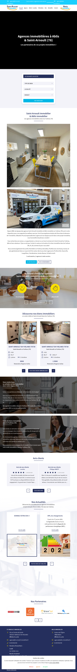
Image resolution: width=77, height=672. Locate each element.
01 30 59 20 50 (50, 2)
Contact (56, 8)
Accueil (21, 8)
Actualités (50, 8)
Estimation (40, 8)
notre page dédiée (54, 662)
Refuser (31, 667)
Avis (46, 8)
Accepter (45, 667)
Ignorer (38, 667)
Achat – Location (33, 8)
